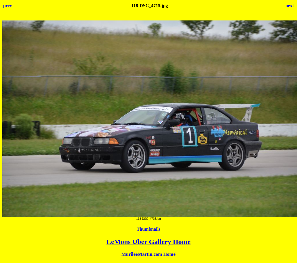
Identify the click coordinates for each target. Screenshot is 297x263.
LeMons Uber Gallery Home (148, 241)
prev (7, 5)
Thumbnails (149, 229)
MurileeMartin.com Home (148, 254)
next (289, 5)
